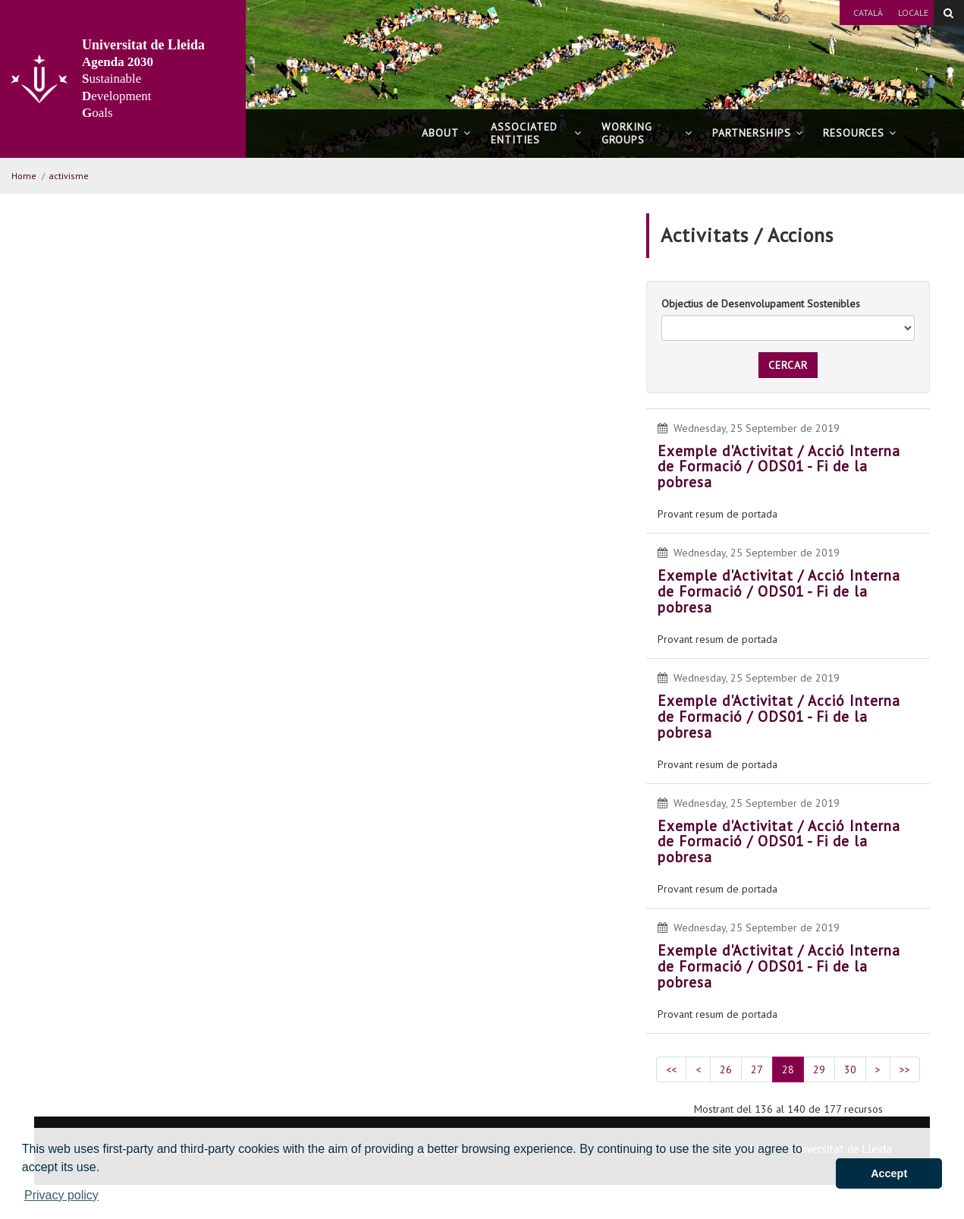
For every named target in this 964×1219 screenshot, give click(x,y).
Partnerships (757, 133)
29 (819, 1069)
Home (23, 175)
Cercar (788, 365)
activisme (69, 175)
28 (788, 1069)
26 (726, 1069)
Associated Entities (536, 133)
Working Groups (646, 133)
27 (757, 1069)
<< (671, 1069)
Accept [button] (889, 1173)
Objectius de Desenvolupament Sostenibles (760, 303)
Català (868, 12)
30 (850, 1069)
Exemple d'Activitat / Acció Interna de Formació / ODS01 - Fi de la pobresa (779, 467)
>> (905, 1069)
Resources (859, 133)
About (446, 133)
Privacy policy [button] (61, 1195)
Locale (913, 12)
